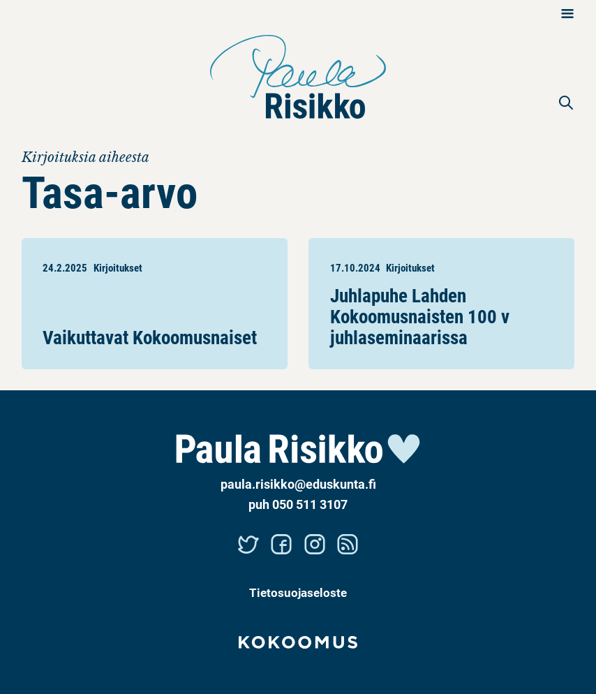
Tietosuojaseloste (298, 592)
